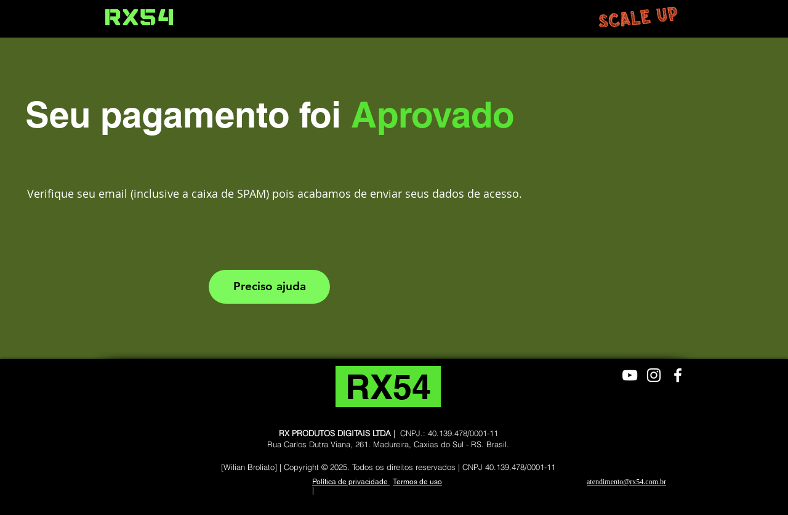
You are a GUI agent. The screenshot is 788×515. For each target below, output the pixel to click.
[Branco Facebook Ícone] (678, 375)
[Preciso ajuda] (269, 287)
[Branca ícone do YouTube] (630, 375)
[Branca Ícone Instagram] (654, 375)
